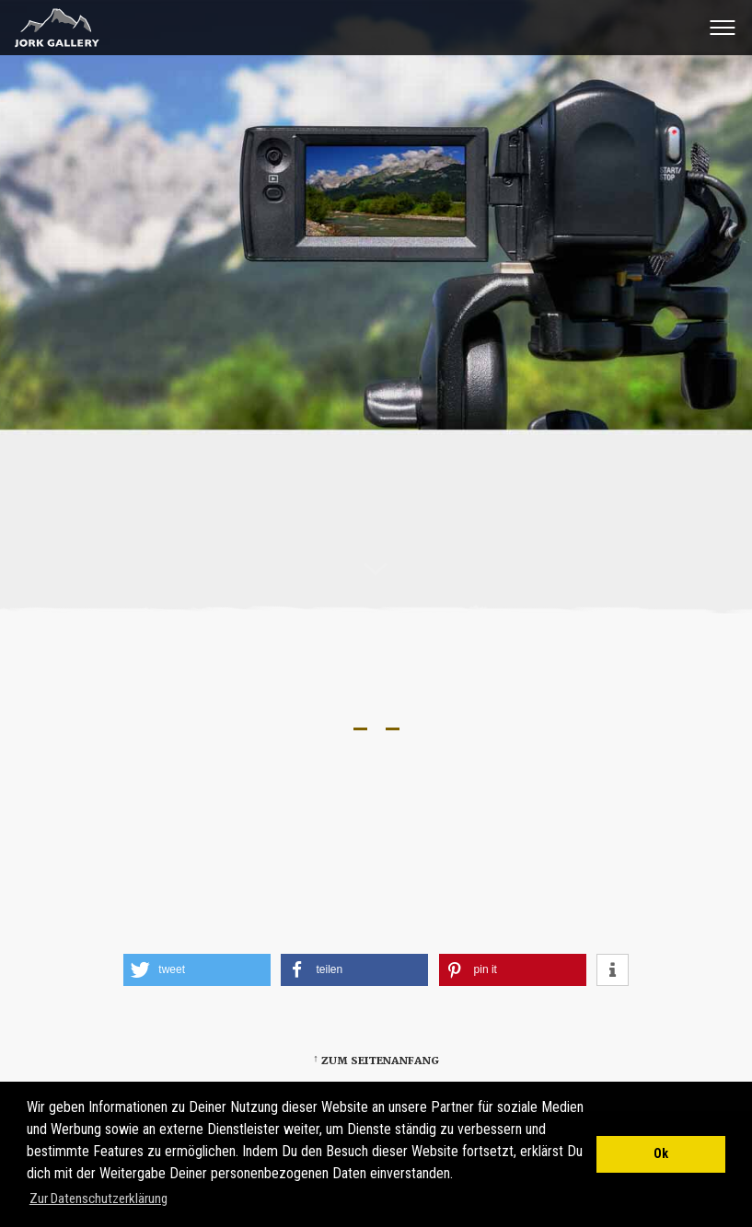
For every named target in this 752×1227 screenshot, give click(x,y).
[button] (197, 970)
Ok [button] (661, 1154)
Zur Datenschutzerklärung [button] (98, 1198)
